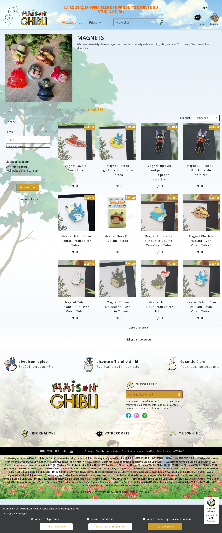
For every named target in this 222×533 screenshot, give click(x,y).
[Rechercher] (136, 22)
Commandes (104, 446)
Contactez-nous (180, 471)
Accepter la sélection (110, 526)
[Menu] (217, 499)
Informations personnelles (114, 441)
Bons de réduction (108, 457)
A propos (27, 441)
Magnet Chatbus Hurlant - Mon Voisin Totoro (201, 240)
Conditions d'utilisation (38, 452)
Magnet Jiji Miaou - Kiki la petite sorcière (201, 170)
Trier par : (185, 118)
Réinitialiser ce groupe (16, 146)
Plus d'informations (17, 513)
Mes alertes (103, 468)
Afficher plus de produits (139, 339)
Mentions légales (33, 446)
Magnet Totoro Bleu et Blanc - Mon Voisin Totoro (201, 306)
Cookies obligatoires (46, 519)
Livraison (27, 463)
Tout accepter (164, 526)
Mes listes (102, 463)
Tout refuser (56, 526)
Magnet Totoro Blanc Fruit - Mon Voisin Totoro (76, 306)
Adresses (101, 452)
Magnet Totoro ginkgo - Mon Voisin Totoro (118, 170)
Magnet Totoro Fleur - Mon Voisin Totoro (159, 306)
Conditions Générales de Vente (42, 457)
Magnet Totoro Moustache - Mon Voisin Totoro (118, 306)
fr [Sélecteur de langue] (204, 8)
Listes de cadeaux (17, 162)
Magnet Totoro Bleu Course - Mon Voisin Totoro (76, 240)
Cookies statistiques (102, 519)
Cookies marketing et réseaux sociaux (168, 519)
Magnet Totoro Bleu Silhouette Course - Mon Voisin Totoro (160, 240)
